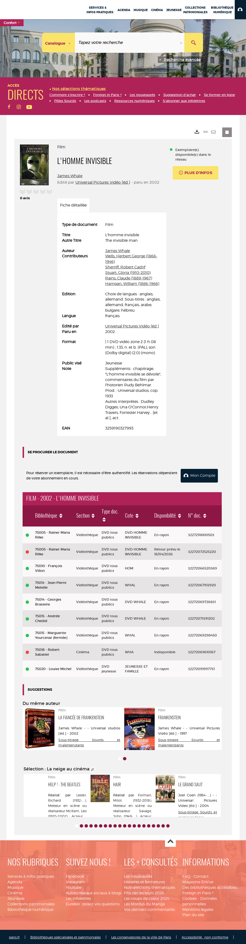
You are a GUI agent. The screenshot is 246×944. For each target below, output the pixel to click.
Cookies (189, 897)
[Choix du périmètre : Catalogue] (58, 42)
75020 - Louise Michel (53, 668)
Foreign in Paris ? (198, 892)
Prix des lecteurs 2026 (144, 892)
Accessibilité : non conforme (205, 936)
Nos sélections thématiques (149, 886)
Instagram (75, 881)
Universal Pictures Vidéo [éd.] (102, 182)
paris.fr (14, 936)
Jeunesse (15, 897)
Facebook (75, 875)
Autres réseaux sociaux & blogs (94, 892)
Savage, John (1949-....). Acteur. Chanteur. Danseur (132, 815)
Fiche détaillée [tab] (73, 205)
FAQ (186, 875)
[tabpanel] (111, 326)
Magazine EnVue (197, 881)
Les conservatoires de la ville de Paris (141, 936)
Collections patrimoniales (31, 903)
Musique (15, 886)
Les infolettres (78, 897)
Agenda (14, 881)
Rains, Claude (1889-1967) (128, 278)
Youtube (73, 886)
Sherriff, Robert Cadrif (125, 267)
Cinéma (14, 892)
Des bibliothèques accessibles (209, 886)
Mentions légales (197, 908)
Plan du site (193, 914)
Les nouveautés (138, 875)
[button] (240, 9)
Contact (201, 875)
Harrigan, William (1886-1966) (132, 283)
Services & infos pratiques (30, 875)
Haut (170, 841)
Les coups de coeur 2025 (146, 897)
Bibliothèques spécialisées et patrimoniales (65, 936)
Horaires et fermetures (144, 881)
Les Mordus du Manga (144, 903)
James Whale (69, 176)
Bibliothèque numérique (30, 908)
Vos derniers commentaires (149, 908)
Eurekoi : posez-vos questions (93, 903)
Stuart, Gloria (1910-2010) (128, 272)
